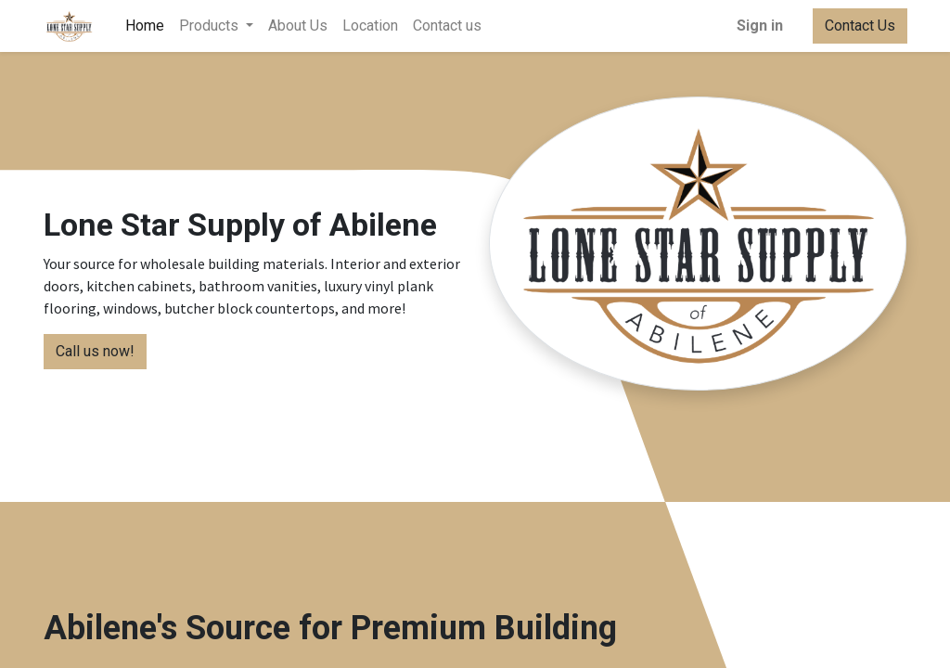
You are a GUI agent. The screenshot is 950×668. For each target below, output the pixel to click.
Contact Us (859, 25)
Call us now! (95, 351)
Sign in (759, 25)
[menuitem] (146, 26)
